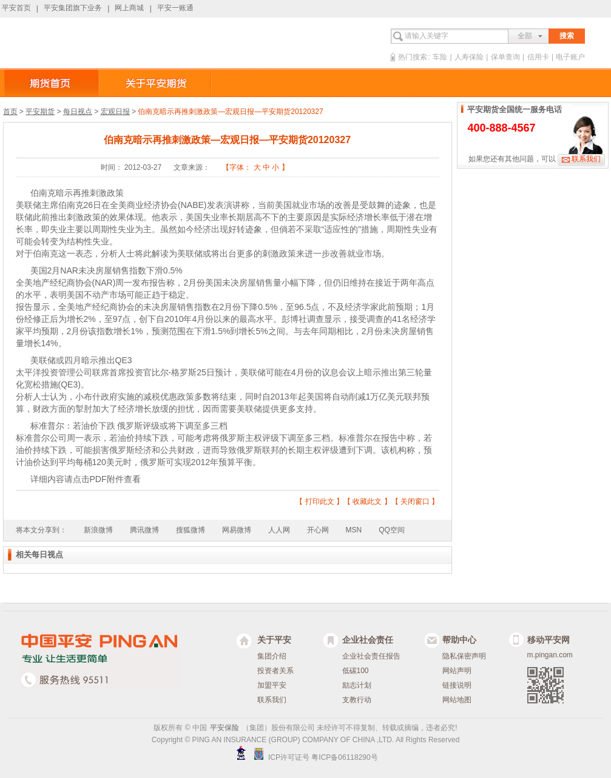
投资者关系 (275, 670)
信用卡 (538, 57)
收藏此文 (367, 501)
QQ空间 (392, 530)
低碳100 (355, 670)
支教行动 (356, 700)
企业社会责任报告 (371, 656)
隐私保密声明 (464, 656)
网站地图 (456, 700)
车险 (440, 57)
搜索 (566, 36)
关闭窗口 (415, 501)
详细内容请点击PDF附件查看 (85, 479)
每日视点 (77, 111)
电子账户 (570, 57)
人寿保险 (469, 57)
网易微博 (236, 530)
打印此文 (319, 501)
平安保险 (224, 727)
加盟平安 (271, 685)
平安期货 (40, 111)
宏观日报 (115, 111)
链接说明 (456, 685)
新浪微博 (98, 530)
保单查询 (505, 57)
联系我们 (586, 159)
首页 (10, 111)
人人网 (279, 530)
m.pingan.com (550, 655)
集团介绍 (271, 656)
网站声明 (456, 670)
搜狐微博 (190, 530)
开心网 (318, 530)
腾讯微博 (144, 530)
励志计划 (356, 685)
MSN (354, 530)
